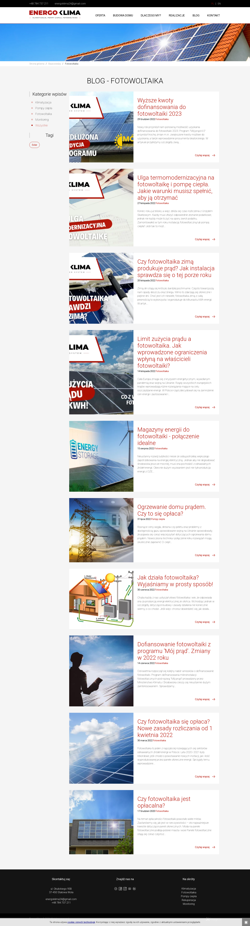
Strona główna (36, 63)
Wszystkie (41, 125)
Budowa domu (123, 15)
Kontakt (213, 15)
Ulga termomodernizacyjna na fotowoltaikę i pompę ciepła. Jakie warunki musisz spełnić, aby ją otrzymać (175, 187)
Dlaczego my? (151, 15)
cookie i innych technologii (81, 922)
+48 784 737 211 (38, 3)
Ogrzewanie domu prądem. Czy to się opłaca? (171, 510)
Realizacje (177, 15)
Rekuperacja (189, 900)
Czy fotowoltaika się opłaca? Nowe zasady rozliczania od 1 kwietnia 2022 (175, 728)
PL (212, 4)
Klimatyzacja (43, 102)
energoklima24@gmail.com (70, 3)
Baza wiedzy (54, 63)
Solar (34, 145)
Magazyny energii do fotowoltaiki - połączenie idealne (168, 436)
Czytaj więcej (202, 155)
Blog (196, 15)
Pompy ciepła (43, 108)
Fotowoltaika (43, 114)
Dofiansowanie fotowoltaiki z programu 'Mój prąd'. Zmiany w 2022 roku (174, 651)
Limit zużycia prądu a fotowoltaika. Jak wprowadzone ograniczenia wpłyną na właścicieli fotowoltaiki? (172, 352)
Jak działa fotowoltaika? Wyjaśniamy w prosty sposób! (175, 581)
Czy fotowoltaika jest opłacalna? (164, 802)
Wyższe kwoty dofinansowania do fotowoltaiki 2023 (161, 107)
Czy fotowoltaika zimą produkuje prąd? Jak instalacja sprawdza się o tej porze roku (176, 268)
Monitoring (42, 119)
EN (219, 4)
